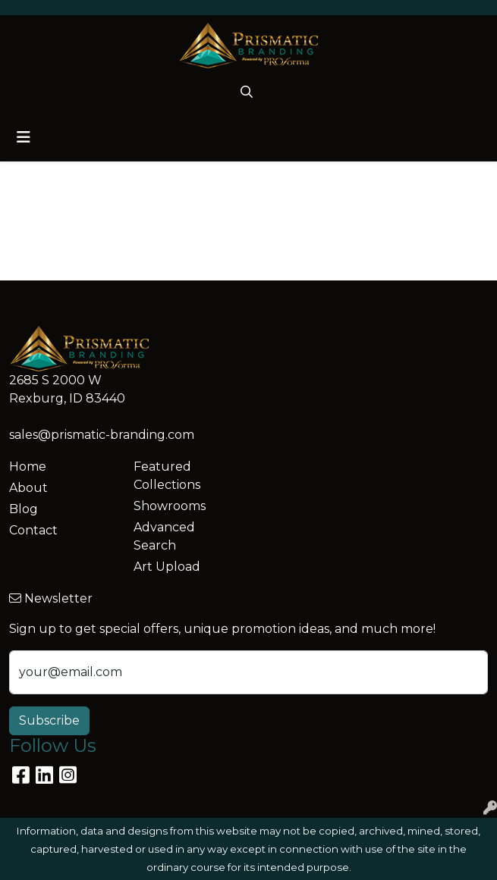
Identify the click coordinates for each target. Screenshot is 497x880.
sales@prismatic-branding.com (101, 434)
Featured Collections (167, 475)
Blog (23, 509)
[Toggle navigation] (23, 137)
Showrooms (170, 506)
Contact (33, 530)
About (28, 488)
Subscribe (49, 720)
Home (27, 466)
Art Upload (167, 566)
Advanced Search (164, 536)
